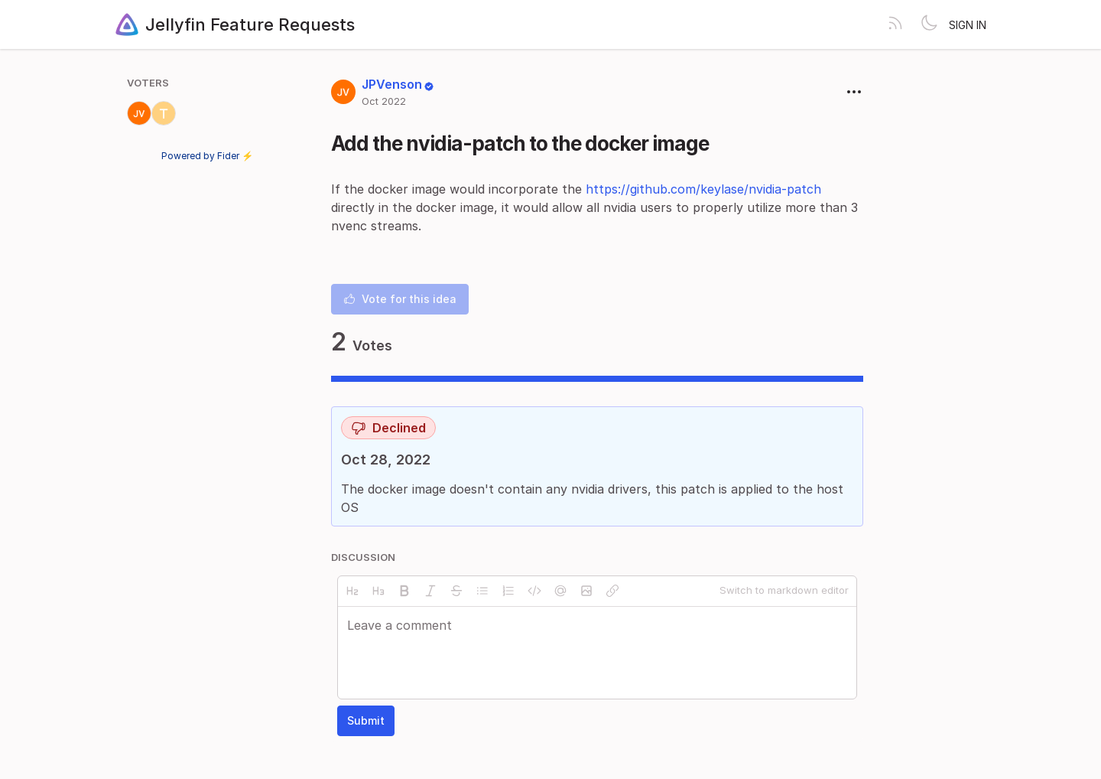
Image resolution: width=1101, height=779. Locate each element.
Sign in (967, 24)
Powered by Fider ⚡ (207, 155)
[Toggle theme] (929, 24)
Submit (366, 720)
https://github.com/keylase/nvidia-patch (703, 189)
